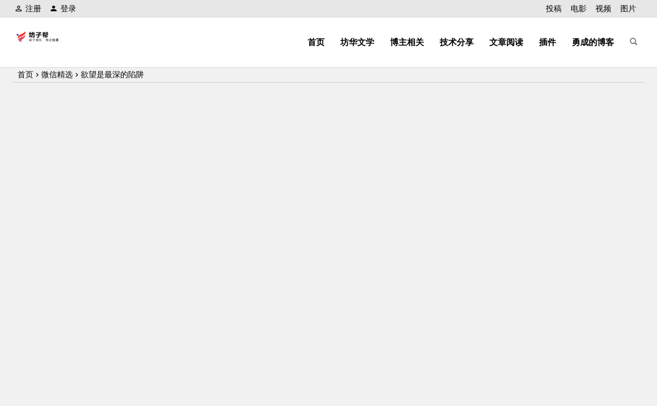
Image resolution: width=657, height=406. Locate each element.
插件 (547, 42)
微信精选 (57, 74)
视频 (603, 8)
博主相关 (407, 42)
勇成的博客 (593, 42)
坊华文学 (357, 42)
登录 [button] (63, 8)
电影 (578, 8)
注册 (28, 8)
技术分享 (457, 42)
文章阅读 (506, 42)
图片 (628, 8)
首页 (316, 42)
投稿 (554, 8)
